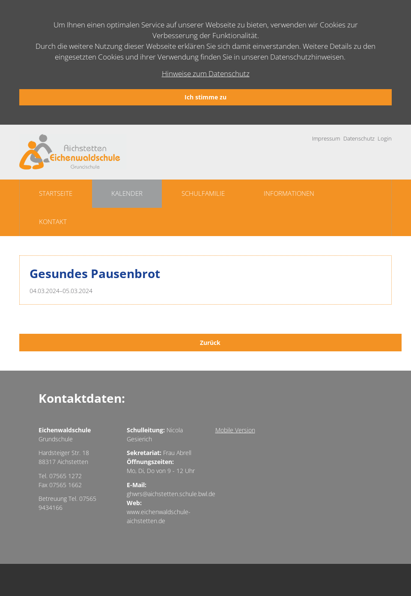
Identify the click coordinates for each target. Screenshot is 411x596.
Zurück (210, 342)
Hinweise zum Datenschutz (206, 73)
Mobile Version (235, 430)
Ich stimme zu (205, 97)
